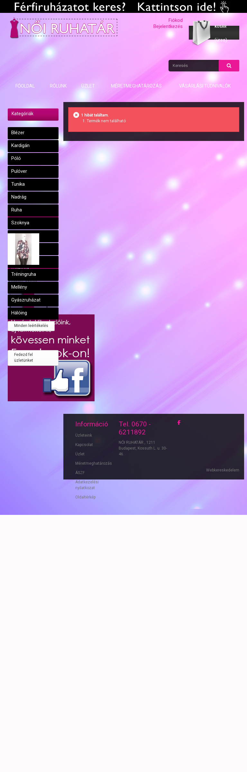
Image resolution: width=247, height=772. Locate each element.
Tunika (18, 184)
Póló (16, 158)
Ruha (16, 210)
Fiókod (176, 20)
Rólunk (58, 85)
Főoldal (25, 85)
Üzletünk (21, 448)
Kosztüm (21, 261)
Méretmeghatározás (136, 85)
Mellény (19, 287)
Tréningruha (23, 274)
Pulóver (19, 171)
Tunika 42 (17, 383)
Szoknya (20, 223)
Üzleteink (83, 670)
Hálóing (19, 313)
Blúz (15, 248)
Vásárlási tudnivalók (205, 85)
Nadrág (18, 197)
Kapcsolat (84, 679)
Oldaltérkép (85, 732)
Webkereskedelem (222, 748)
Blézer (17, 132)
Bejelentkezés (168, 26)
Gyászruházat (26, 300)
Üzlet (88, 85)
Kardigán (20, 145)
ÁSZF (80, 707)
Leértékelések (26, 328)
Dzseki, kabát (25, 235)
